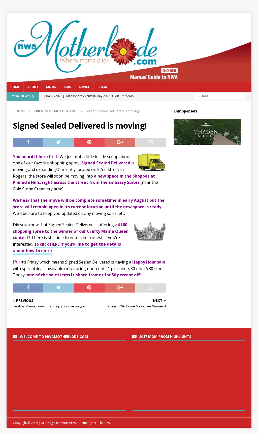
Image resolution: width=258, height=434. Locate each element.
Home (15, 87)
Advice (84, 87)
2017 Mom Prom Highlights (165, 336)
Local (103, 87)
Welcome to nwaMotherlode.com (54, 336)
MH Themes (101, 423)
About (32, 87)
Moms (51, 87)
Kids (67, 87)
